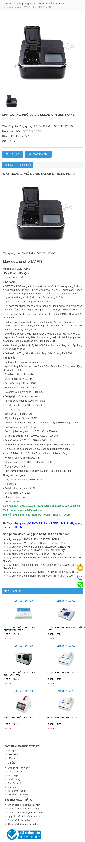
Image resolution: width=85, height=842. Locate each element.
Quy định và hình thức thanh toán (25, 816)
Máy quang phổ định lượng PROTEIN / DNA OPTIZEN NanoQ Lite (41, 572)
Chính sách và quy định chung (23, 808)
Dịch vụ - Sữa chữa (18, 794)
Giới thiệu (13, 754)
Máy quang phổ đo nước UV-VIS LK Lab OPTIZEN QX (35, 550)
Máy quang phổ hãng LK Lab (51, 3)
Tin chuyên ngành (17, 790)
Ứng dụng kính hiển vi (19, 767)
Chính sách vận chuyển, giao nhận (25, 812)
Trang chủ (7, 3)
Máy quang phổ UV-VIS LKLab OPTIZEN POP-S (46, 126)
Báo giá (12, 787)
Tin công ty (13, 775)
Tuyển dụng (14, 779)
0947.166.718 (38, 154)
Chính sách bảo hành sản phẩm (24, 804)
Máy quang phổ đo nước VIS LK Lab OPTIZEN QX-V (34, 554)
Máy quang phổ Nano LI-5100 (62, 717)
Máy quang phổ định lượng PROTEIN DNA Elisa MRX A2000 (38, 575)
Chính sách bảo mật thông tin (23, 824)
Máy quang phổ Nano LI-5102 (19, 717)
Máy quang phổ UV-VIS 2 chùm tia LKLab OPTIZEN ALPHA (37, 546)
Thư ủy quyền (15, 783)
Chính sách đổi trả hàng (20, 820)
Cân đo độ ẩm (15, 771)
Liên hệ (12, 154)
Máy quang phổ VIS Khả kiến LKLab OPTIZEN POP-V (34, 543)
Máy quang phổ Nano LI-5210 (62, 672)
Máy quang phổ (24, 3)
